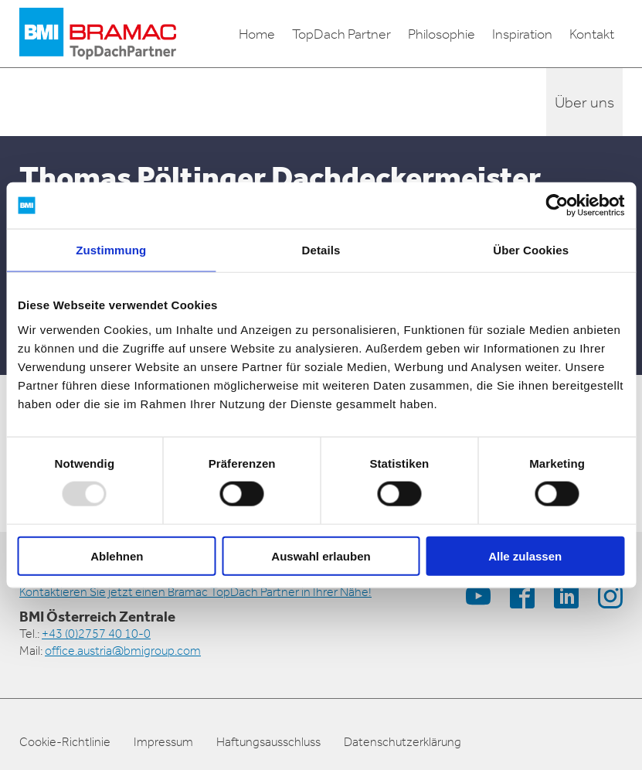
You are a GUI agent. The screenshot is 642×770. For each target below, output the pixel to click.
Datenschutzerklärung (402, 741)
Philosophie (441, 34)
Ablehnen (116, 555)
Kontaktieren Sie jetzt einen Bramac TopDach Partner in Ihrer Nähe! (195, 591)
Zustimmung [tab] (111, 250)
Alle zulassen (525, 555)
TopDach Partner (341, 34)
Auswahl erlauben (320, 555)
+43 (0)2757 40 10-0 (96, 633)
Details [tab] (321, 250)
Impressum (163, 741)
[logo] (97, 33)
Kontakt (591, 34)
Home (257, 34)
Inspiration (522, 34)
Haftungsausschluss (268, 741)
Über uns (584, 102)
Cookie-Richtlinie (64, 741)
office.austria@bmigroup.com (123, 650)
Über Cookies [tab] (531, 250)
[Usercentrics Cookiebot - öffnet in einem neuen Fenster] (556, 205)
